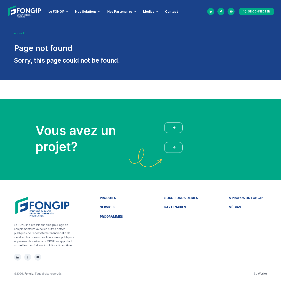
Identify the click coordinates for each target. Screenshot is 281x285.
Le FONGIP (56, 11)
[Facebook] (220, 11)
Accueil (19, 33)
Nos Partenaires (119, 11)
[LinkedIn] (210, 11)
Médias (148, 11)
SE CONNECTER (256, 11)
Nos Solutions (86, 11)
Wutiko (262, 273)
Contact (171, 11)
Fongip (29, 273)
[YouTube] (231, 11)
